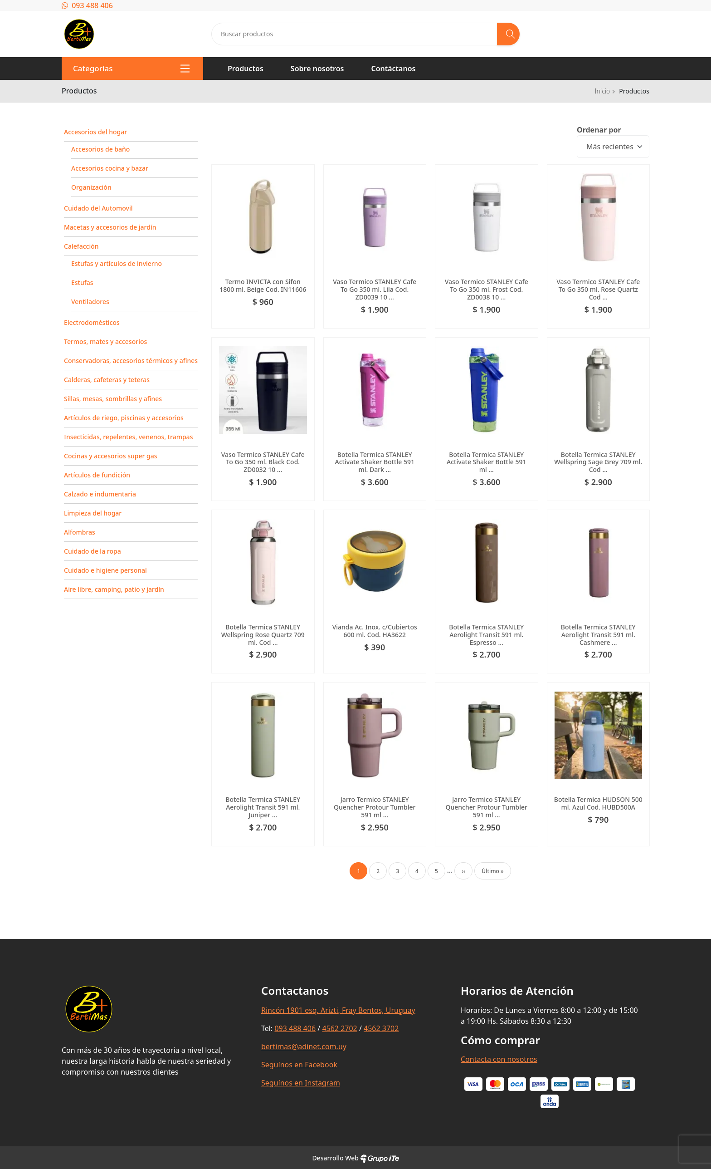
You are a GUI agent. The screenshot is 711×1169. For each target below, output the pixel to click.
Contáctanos (393, 69)
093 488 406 (87, 5)
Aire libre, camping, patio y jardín (114, 589)
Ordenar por (599, 130)
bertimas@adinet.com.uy (303, 1046)
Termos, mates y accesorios (105, 341)
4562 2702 (339, 1028)
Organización (91, 187)
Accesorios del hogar (95, 132)
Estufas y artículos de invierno (116, 263)
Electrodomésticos (92, 322)
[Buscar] (508, 34)
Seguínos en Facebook (299, 1065)
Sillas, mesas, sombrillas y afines (113, 398)
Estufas (82, 282)
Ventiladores (90, 301)
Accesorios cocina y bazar (109, 168)
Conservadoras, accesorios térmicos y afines (131, 360)
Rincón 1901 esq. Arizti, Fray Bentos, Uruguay (338, 1010)
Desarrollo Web (355, 1158)
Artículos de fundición (97, 475)
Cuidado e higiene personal (105, 570)
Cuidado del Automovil (98, 208)
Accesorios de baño (100, 149)
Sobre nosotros (317, 69)
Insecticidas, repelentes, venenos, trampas (128, 436)
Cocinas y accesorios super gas (110, 456)
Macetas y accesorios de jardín (110, 227)
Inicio (602, 91)
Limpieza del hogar (93, 513)
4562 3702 (381, 1028)
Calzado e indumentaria (100, 494)
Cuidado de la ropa (92, 551)
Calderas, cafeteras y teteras (107, 379)
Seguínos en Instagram (300, 1083)
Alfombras (79, 532)
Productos (245, 69)
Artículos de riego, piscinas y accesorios (124, 417)
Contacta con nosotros (499, 1059)
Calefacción (81, 246)
